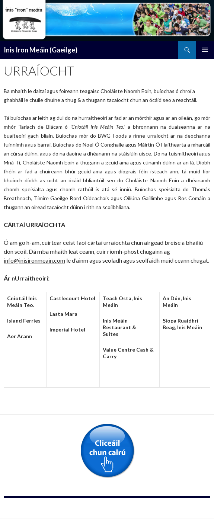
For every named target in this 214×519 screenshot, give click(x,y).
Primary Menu (205, 50)
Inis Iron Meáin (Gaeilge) (40, 50)
